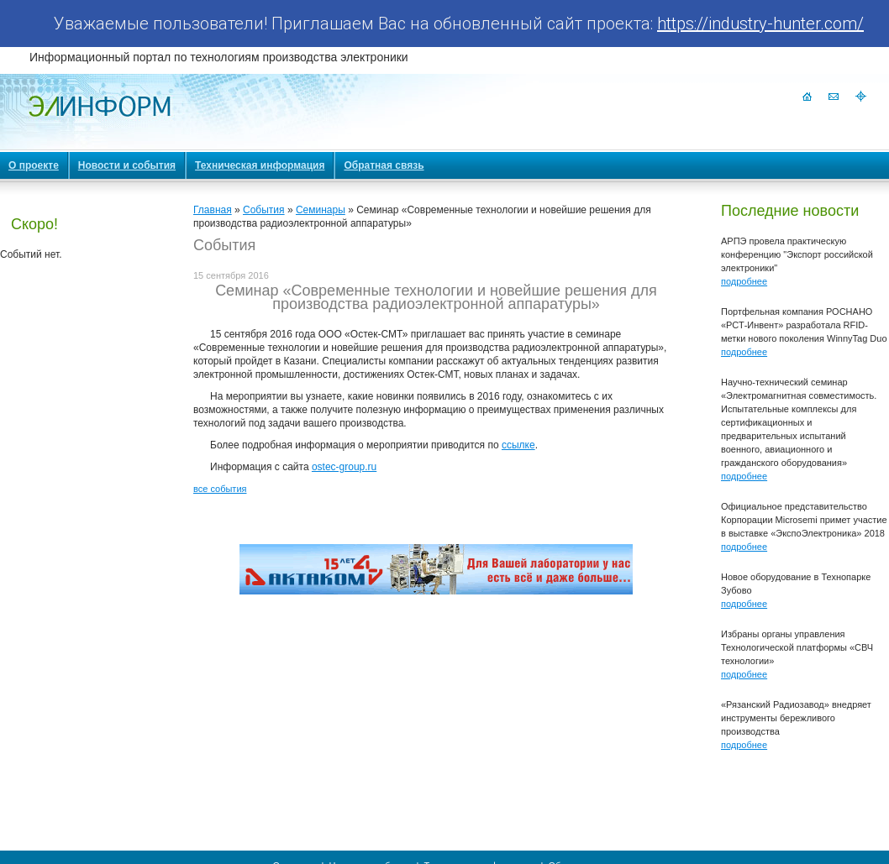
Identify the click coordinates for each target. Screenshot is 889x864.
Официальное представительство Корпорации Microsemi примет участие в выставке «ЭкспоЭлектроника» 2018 (804, 519)
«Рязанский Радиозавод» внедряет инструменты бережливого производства (796, 717)
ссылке (518, 445)
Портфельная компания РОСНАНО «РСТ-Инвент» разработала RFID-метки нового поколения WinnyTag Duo (804, 324)
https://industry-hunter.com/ (760, 23)
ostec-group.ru (344, 467)
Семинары (320, 210)
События (264, 210)
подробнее (744, 281)
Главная (212, 210)
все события (219, 489)
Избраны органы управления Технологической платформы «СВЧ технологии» (797, 647)
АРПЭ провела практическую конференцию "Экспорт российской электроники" (797, 254)
